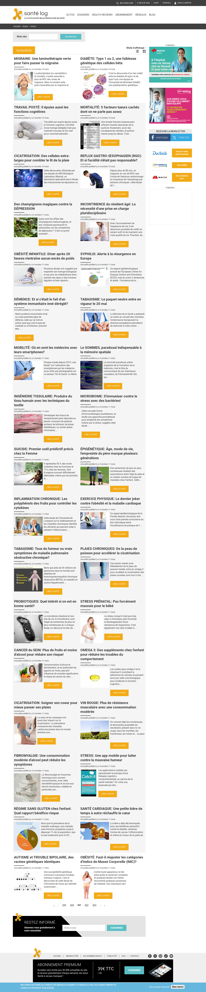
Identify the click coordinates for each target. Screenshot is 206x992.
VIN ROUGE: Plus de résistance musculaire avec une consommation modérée (108, 707)
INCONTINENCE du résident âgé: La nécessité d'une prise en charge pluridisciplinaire (108, 208)
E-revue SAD (143, 3)
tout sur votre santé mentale (182, 152)
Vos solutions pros (182, 177)
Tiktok (166, 955)
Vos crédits (182, 165)
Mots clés (22, 36)
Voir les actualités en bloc (144, 51)
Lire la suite (43, 97)
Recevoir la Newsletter (170, 131)
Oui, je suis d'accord (159, 987)
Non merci (177, 987)
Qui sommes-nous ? (92, 956)
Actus (70, 14)
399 (64, 905)
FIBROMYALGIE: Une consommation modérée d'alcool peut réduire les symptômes (42, 760)
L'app (156, 3)
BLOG (152, 14)
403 (94, 905)
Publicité (112, 956)
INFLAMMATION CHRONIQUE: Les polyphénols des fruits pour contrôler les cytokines (45, 503)
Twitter (155, 955)
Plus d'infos (48, 987)
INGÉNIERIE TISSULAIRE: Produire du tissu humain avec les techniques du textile (43, 400)
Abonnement (124, 14)
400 (72, 905)
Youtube (171, 955)
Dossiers (83, 14)
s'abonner (134, 970)
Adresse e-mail (70, 923)
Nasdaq (168, 12)
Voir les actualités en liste (137, 51)
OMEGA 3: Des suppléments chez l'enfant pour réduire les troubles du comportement (112, 654)
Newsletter (72, 956)
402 (87, 905)
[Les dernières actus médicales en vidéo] (170, 224)
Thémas (166, 3)
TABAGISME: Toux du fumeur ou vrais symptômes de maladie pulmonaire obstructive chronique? (43, 553)
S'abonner (117, 928)
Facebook (150, 955)
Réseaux (140, 14)
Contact (134, 956)
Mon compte (184, 3)
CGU (124, 956)
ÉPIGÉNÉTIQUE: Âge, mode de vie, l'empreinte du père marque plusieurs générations (109, 453)
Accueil (16, 26)
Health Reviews (102, 14)
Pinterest (160, 955)
